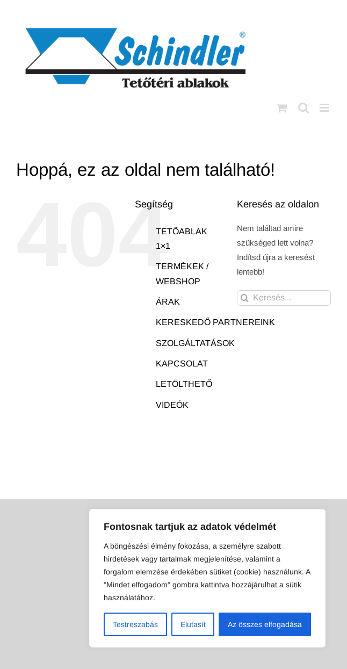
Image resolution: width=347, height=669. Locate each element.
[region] (207, 578)
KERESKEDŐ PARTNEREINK (215, 322)
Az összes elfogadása (265, 624)
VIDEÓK (172, 404)
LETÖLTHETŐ (184, 384)
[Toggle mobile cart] (282, 107)
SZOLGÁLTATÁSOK (195, 343)
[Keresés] (244, 298)
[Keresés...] (284, 298)
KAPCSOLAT (182, 363)
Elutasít (193, 624)
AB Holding (291, 482)
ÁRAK (168, 301)
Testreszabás (135, 624)
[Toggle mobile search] (303, 107)
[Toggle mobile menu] (325, 107)
